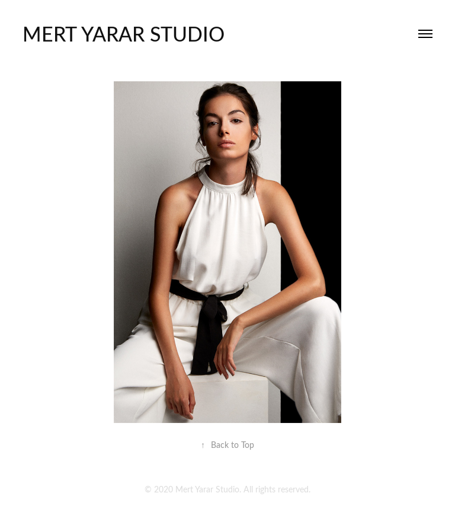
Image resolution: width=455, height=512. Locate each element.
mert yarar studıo (124, 33)
